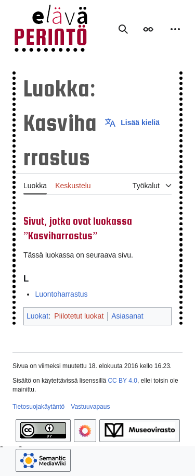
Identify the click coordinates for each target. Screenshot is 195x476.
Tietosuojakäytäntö (38, 406)
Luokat (37, 316)
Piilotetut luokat (78, 316)
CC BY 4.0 (122, 380)
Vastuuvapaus (90, 406)
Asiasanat (127, 316)
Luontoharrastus (61, 294)
